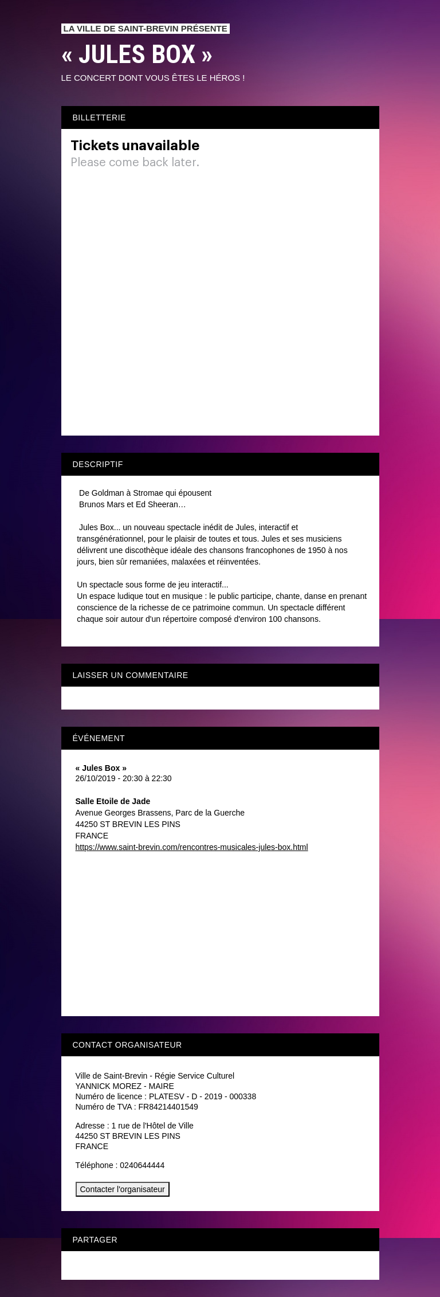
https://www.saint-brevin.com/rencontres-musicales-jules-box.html (192, 847)
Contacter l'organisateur (122, 1189)
